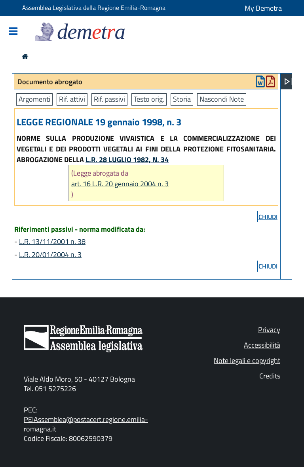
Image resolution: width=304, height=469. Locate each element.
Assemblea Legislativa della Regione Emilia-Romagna (93, 7)
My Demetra (263, 8)
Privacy (269, 329)
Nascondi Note (222, 99)
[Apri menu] (288, 81)
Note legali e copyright (247, 360)
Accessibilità (262, 345)
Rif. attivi (72, 99)
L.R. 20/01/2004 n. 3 (50, 254)
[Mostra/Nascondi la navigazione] (13, 32)
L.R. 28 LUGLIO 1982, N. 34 (127, 159)
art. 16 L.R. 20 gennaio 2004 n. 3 (120, 183)
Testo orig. (149, 99)
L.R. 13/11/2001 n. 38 (52, 241)
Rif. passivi (109, 99)
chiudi (267, 216)
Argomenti (34, 99)
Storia (182, 99)
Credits (269, 376)
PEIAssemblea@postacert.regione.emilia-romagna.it (86, 424)
